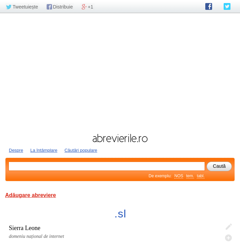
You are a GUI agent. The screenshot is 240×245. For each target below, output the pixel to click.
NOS (178, 176)
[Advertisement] (120, 72)
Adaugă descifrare (228, 237)
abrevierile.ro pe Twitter (227, 6)
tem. (190, 176)
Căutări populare (80, 150)
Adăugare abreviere (30, 195)
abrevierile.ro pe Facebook (208, 6)
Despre (16, 150)
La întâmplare (44, 150)
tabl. (201, 176)
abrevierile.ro (120, 138)
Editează (228, 227)
